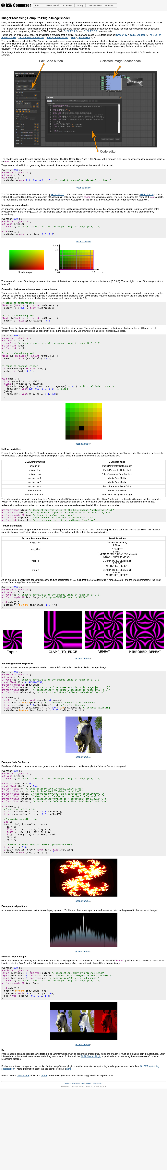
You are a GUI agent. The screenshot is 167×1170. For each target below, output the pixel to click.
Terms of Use (80, 1157)
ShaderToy (121, 35)
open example (83, 191)
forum (44, 1149)
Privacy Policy (91, 1157)
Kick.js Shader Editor (57, 37)
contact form (23, 1149)
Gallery (72, 1157)
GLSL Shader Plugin (91, 1130)
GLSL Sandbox (137, 35)
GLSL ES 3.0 (90, 31)
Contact (99, 1157)
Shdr (73, 37)
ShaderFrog (84, 37)
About (67, 1157)
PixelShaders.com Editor (31, 37)
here (68, 1142)
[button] (38, 5)
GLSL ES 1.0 (70, 31)
